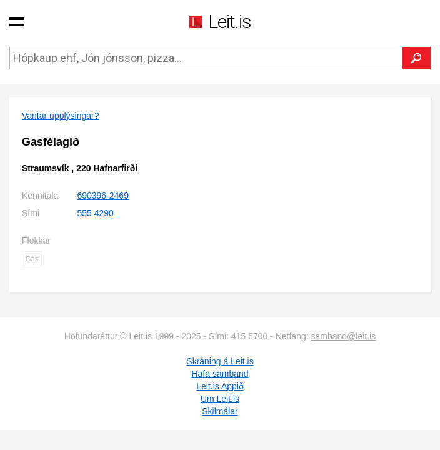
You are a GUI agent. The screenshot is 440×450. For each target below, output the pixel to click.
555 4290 (95, 213)
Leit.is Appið (220, 386)
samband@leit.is (343, 336)
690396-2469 (103, 196)
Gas (32, 258)
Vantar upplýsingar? (60, 116)
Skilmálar (220, 411)
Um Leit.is (220, 399)
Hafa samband (219, 374)
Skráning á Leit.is (219, 361)
